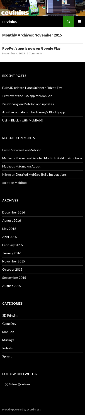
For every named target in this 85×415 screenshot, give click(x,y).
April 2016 (9, 237)
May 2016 (9, 229)
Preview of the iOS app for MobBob (27, 96)
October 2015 (12, 269)
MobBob (35, 150)
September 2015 (14, 277)
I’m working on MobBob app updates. (28, 104)
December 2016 (13, 212)
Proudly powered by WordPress (21, 409)
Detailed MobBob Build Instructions (57, 158)
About (36, 166)
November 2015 (13, 261)
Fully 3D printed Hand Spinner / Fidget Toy (32, 88)
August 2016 (11, 220)
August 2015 (11, 286)
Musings (8, 340)
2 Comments (35, 53)
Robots (7, 348)
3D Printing (10, 315)
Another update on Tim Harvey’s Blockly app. (34, 112)
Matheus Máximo (14, 158)
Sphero (7, 356)
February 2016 (12, 245)
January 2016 (11, 253)
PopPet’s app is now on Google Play (31, 48)
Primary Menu (79, 21)
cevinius (9, 21)
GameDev (9, 323)
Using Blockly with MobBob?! (22, 120)
